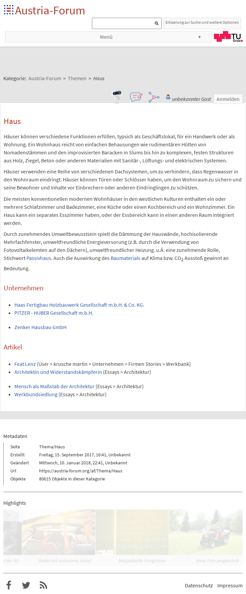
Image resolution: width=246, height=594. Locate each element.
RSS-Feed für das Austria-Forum (43, 585)
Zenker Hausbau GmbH (40, 327)
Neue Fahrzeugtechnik (217, 561)
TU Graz (228, 36)
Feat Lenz (25, 363)
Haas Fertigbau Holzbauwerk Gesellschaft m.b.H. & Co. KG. (79, 304)
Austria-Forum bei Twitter (26, 585)
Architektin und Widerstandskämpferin (58, 371)
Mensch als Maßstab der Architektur (54, 386)
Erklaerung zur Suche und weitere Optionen (202, 22)
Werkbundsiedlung (35, 394)
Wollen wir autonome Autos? (65, 561)
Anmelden (228, 99)
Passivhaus (38, 258)
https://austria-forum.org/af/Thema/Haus (80, 471)
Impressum (230, 585)
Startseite (9, 10)
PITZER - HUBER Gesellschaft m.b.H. (53, 312)
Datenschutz (199, 585)
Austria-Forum (50, 10)
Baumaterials (125, 258)
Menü (106, 36)
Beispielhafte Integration (142, 561)
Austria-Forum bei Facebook (8, 585)
